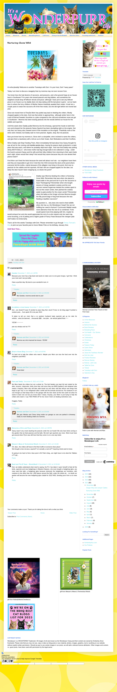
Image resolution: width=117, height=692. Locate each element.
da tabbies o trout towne (20, 307)
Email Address (89, 446)
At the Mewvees (89, 320)
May (88, 512)
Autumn (86, 322)
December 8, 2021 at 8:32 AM (39, 367)
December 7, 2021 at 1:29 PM (27, 273)
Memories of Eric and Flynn (21, 428)
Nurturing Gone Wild (93, 490)
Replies (16, 289)
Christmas (87, 340)
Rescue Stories (89, 360)
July (88, 506)
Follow (85, 381)
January (89, 523)
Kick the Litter (74, 35)
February (90, 520)
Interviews (87, 350)
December (90, 485)
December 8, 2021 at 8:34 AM (39, 337)
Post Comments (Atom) (24, 516)
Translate (96, 77)
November (90, 494)
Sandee (14, 273)
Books (24, 35)
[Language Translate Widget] (92, 75)
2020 (87, 527)
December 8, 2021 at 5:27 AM (33, 381)
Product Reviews (90, 358)
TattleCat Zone (89, 365)
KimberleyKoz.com (90, 542)
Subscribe (96, 196)
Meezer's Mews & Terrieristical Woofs (25, 444)
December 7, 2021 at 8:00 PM (35, 351)
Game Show (88, 347)
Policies (100, 35)
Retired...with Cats (90, 363)
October (89, 497)
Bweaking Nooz (34, 35)
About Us (16, 35)
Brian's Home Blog (18, 351)
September (90, 500)
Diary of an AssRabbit (59, 35)
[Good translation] (5, 661)
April (88, 514)
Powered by (96, 202)
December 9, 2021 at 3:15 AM (48, 444)
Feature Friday (89, 345)
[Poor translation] (11, 661)
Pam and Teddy (17, 381)
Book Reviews (89, 327)
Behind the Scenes (90, 325)
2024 (87, 474)
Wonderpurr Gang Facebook (93, 170)
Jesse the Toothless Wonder (93, 352)
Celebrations (88, 337)
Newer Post (12, 513)
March (89, 517)
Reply (14, 285)
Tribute (86, 368)
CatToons (46, 35)
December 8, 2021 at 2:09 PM (42, 428)
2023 (87, 477)
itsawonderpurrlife (91, 160)
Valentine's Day (89, 373)
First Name (87, 453)
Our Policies (88, 545)
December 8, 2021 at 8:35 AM (39, 293)
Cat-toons (87, 335)
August (89, 503)
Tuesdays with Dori (88, 35)
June (88, 509)
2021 (87, 482)
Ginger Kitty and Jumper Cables (96, 488)
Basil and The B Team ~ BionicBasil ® (25, 464)
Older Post (72, 513)
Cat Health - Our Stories (92, 332)
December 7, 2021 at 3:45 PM (39, 307)
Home (8, 35)
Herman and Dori (23, 293)
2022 (87, 480)
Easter (86, 342)
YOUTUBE (88, 172)
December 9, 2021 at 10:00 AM (49, 464)
